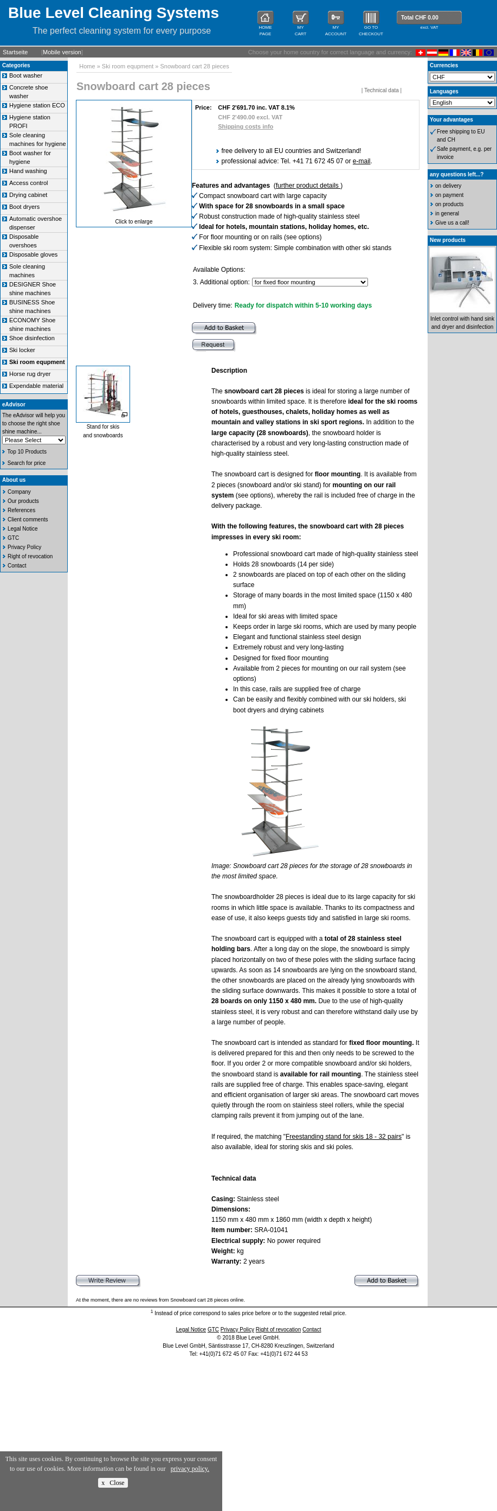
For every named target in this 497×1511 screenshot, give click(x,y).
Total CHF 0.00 (419, 18)
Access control (28, 183)
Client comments (28, 519)
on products (449, 204)
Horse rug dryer (29, 374)
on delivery (448, 186)
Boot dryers (24, 206)
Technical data (381, 90)
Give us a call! (452, 223)
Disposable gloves (33, 254)
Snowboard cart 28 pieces (194, 66)
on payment (449, 195)
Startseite (15, 52)
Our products (23, 501)
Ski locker (22, 350)
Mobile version (62, 52)
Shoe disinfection (32, 338)
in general (447, 213)
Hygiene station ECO (37, 105)
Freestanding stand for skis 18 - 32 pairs (344, 1136)
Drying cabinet (28, 195)
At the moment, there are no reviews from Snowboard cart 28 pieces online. (160, 1300)
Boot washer (25, 75)
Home (87, 66)
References (21, 510)
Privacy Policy (24, 547)
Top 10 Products (27, 452)
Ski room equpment (127, 66)
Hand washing (28, 171)
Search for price (27, 463)
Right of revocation (30, 556)
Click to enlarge (134, 222)
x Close (112, 1483)
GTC (13, 538)
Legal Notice (23, 529)
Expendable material (36, 385)
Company (19, 492)
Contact (17, 566)
